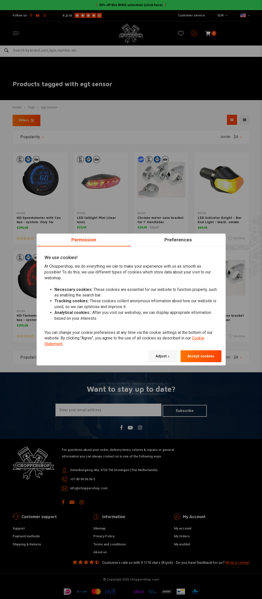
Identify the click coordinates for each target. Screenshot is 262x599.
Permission (84, 239)
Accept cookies (199, 356)
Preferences (178, 239)
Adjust (156, 356)
